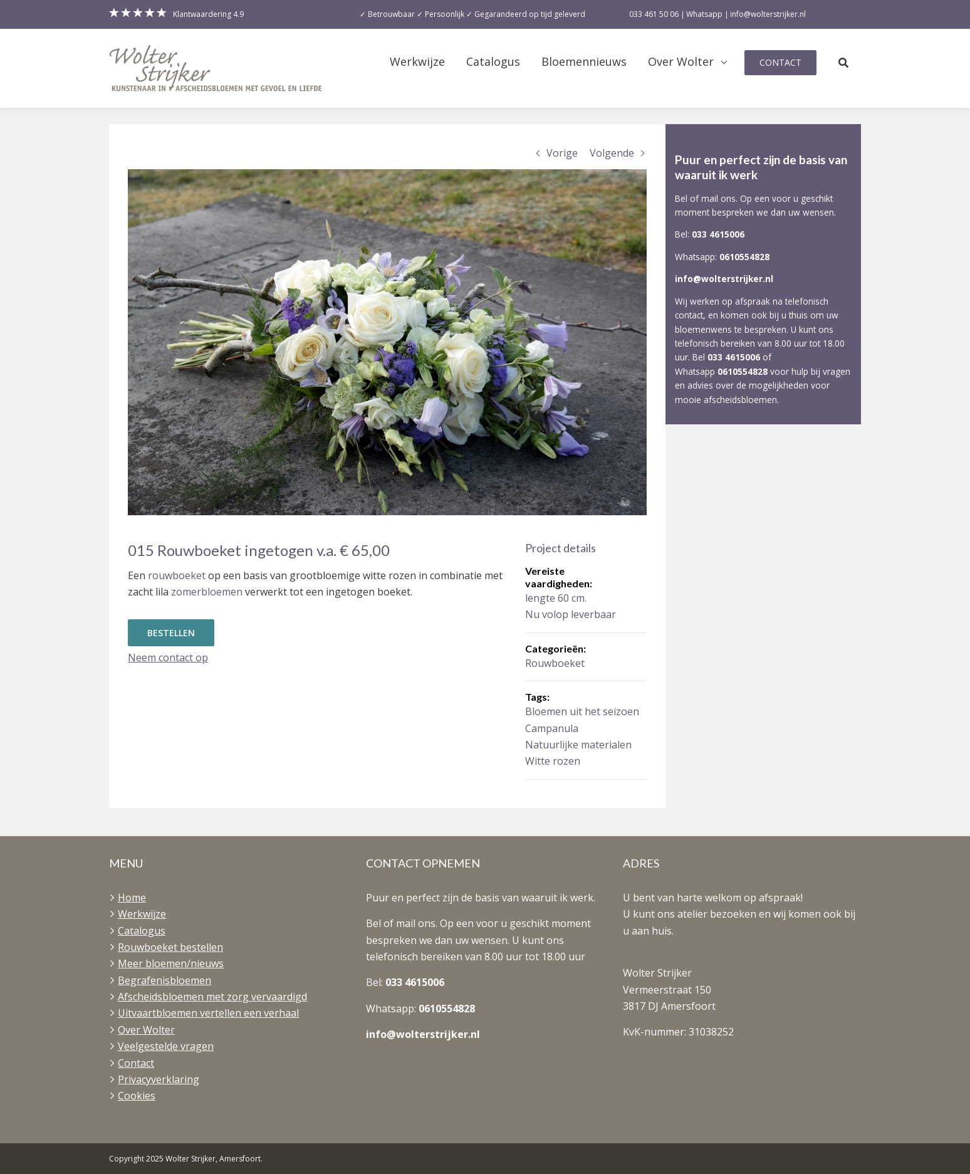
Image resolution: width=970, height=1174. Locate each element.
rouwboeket (177, 575)
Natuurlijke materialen (578, 745)
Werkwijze (417, 62)
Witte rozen (552, 761)
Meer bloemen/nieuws (171, 963)
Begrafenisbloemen (164, 980)
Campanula (551, 728)
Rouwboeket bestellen (170, 947)
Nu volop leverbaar (570, 614)
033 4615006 (718, 234)
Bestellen (171, 633)
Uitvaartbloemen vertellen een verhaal (208, 1013)
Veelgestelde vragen (166, 1046)
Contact (780, 62)
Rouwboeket (555, 663)
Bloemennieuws (584, 62)
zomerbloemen (206, 592)
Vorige (562, 153)
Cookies (136, 1096)
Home (132, 897)
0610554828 (744, 257)
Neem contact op (168, 657)
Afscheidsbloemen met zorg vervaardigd (212, 997)
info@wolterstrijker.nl (724, 279)
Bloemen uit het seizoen (582, 711)
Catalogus (493, 62)
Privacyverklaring (158, 1079)
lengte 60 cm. (556, 598)
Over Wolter (681, 62)
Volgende (612, 153)
